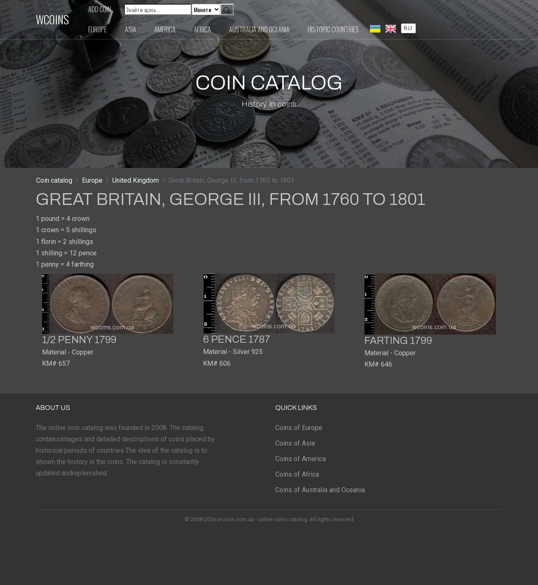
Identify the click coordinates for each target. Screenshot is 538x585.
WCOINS (52, 19)
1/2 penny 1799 (79, 339)
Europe (97, 29)
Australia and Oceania (259, 29)
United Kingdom (135, 180)
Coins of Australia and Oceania (320, 490)
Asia (130, 29)
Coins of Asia (295, 443)
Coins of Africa (297, 474)
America (165, 29)
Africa (202, 29)
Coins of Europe (298, 428)
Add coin (99, 9)
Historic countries (333, 29)
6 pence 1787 (236, 339)
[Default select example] (206, 9)
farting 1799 (398, 340)
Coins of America (300, 459)
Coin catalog (54, 180)
